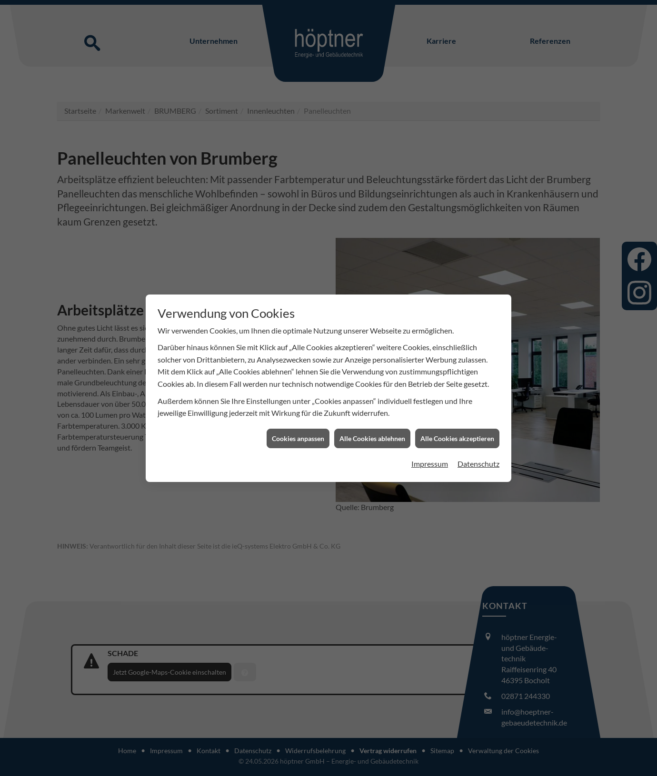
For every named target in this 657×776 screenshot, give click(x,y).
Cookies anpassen (298, 404)
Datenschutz (478, 429)
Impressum (429, 429)
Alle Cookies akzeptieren (457, 404)
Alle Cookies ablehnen (372, 404)
